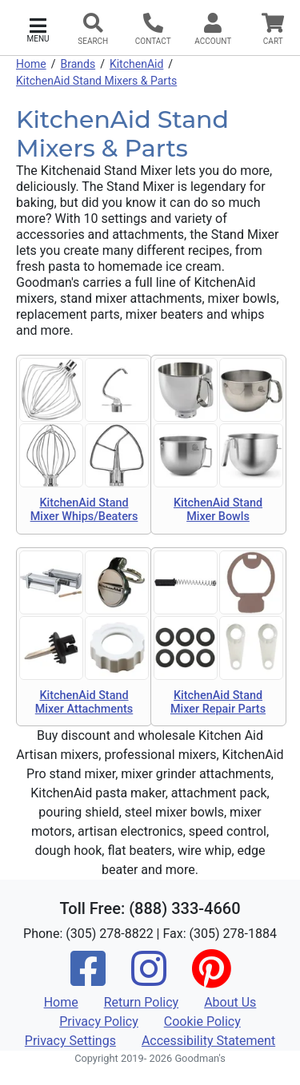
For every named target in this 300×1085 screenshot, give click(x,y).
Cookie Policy (202, 1021)
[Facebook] (88, 979)
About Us (230, 1002)
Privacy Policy (98, 1021)
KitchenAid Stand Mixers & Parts (96, 80)
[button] (38, 28)
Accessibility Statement (208, 1040)
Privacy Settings (70, 1040)
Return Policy (141, 1002)
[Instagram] (148, 979)
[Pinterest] (211, 979)
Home (31, 64)
